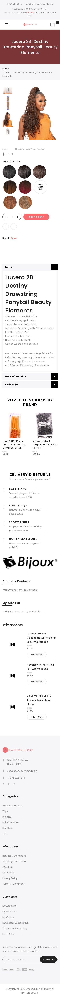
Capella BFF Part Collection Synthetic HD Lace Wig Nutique (41, 637)
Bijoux (14, 238)
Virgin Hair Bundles (12, 805)
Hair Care (7, 828)
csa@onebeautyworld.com (38, 4)
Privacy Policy (9, 878)
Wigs (5, 811)
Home (5, 68)
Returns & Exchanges (14, 855)
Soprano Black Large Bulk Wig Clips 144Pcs (44, 444)
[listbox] (30, 187)
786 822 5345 (14, 4)
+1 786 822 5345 (16, 777)
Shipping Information (14, 861)
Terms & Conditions (13, 883)
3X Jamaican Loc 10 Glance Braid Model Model (39, 700)
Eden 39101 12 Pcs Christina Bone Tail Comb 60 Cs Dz (14, 444)
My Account (9, 906)
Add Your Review (35, 149)
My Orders (8, 917)
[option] (8, 119)
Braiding (6, 816)
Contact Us (8, 872)
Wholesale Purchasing (14, 928)
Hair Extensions (10, 822)
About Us (7, 867)
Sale (4, 833)
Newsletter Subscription (15, 922)
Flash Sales (8, 934)
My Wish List (9, 911)
